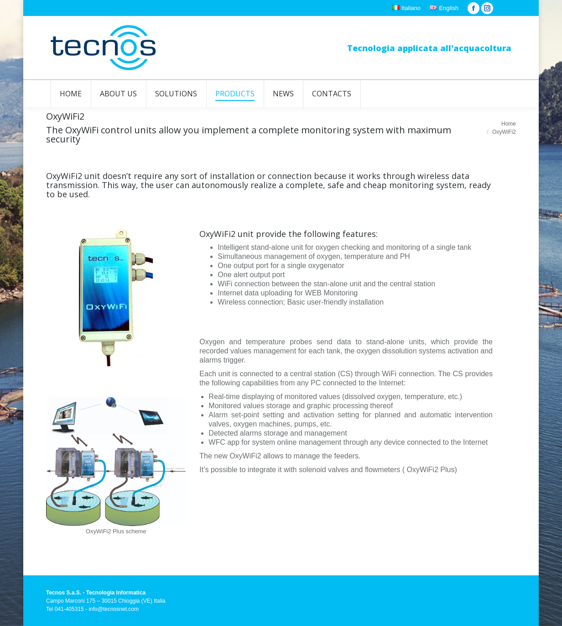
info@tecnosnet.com (113, 609)
